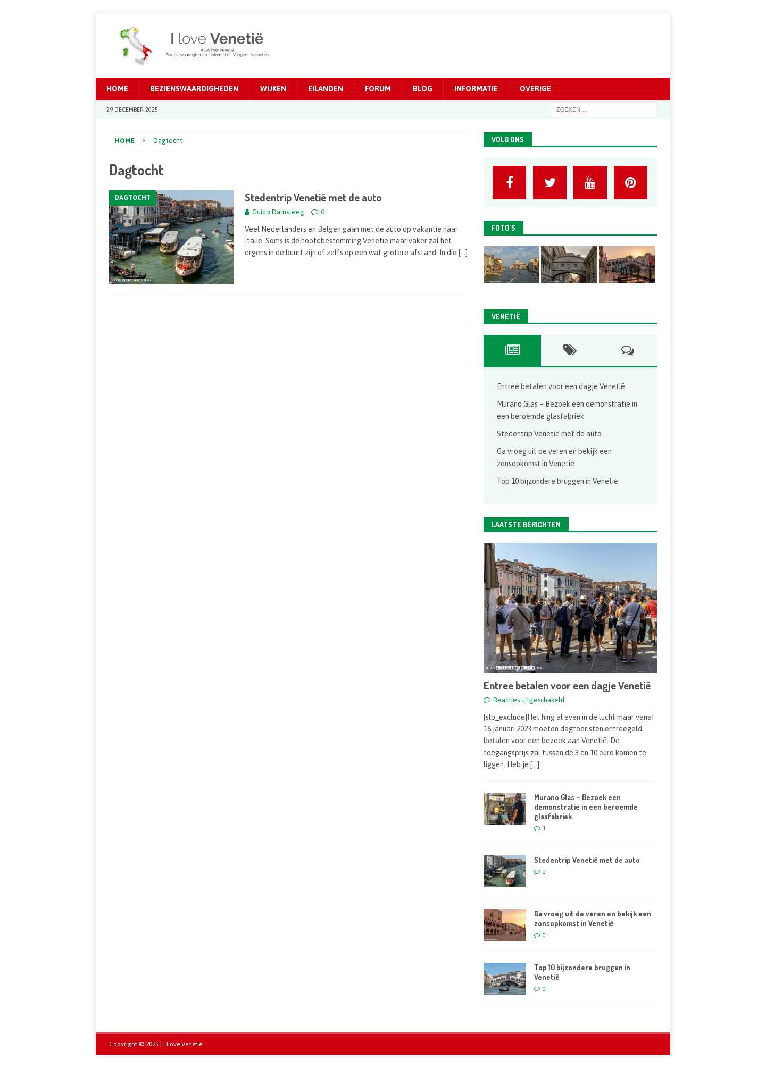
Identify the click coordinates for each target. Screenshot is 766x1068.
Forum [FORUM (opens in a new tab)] (378, 89)
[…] (463, 252)
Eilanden (325, 89)
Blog (422, 89)
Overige (535, 89)
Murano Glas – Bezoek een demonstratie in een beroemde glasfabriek (586, 807)
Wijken (273, 89)
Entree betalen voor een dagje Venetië (561, 386)
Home (117, 89)
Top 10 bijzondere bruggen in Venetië (557, 481)
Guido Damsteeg (278, 212)
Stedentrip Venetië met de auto (313, 197)
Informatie (476, 89)
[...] (534, 764)
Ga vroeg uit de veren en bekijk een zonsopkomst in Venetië (592, 918)
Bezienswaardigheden (194, 89)
